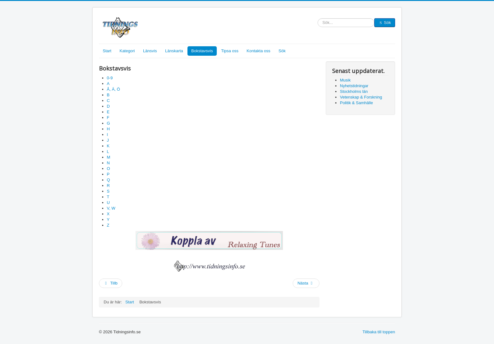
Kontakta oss (258, 50)
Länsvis (150, 50)
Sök (384, 22)
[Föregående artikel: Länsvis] (110, 283)
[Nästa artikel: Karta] (306, 283)
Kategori (127, 50)
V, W (111, 208)
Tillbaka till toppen (378, 332)
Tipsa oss (229, 50)
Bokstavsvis (202, 50)
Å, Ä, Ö (113, 89)
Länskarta (174, 50)
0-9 (110, 78)
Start (107, 50)
